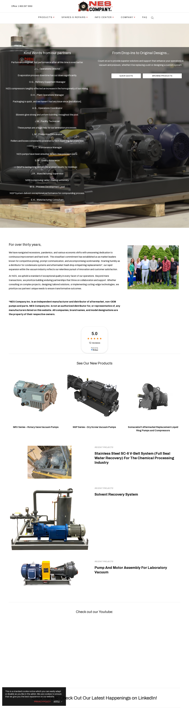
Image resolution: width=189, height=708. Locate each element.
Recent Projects (103, 447)
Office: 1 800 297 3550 (21, 6)
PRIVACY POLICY (42, 702)
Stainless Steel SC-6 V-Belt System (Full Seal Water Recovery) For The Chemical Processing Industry (134, 458)
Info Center (103, 17)
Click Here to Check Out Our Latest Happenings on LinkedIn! (94, 698)
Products (45, 17)
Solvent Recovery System (116, 494)
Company (127, 17)
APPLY (57, 701)
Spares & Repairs (74, 17)
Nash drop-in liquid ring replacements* (83, 265)
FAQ (144, 17)
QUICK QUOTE (126, 76)
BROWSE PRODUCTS (162, 76)
